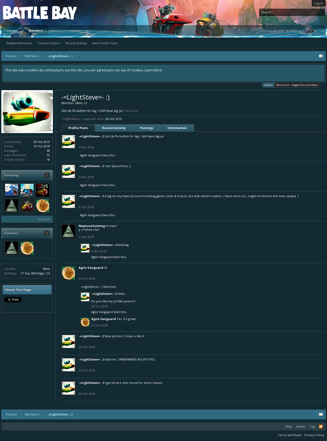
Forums (12, 30)
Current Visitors (49, 43)
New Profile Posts (104, 43)
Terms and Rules (290, 435)
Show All (44, 219)
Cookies (268, 85)
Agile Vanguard (90, 155)
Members (35, 30)
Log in (318, 3)
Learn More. (153, 70)
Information (177, 128)
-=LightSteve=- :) (91, 136)
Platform (22, 12)
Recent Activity (76, 43)
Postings (146, 128)
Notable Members (19, 43)
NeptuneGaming (92, 226)
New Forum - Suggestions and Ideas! (297, 85)
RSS (321, 426)
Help (288, 426)
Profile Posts (78, 128)
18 (48, 159)
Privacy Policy (314, 435)
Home (300, 426)
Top (312, 426)
